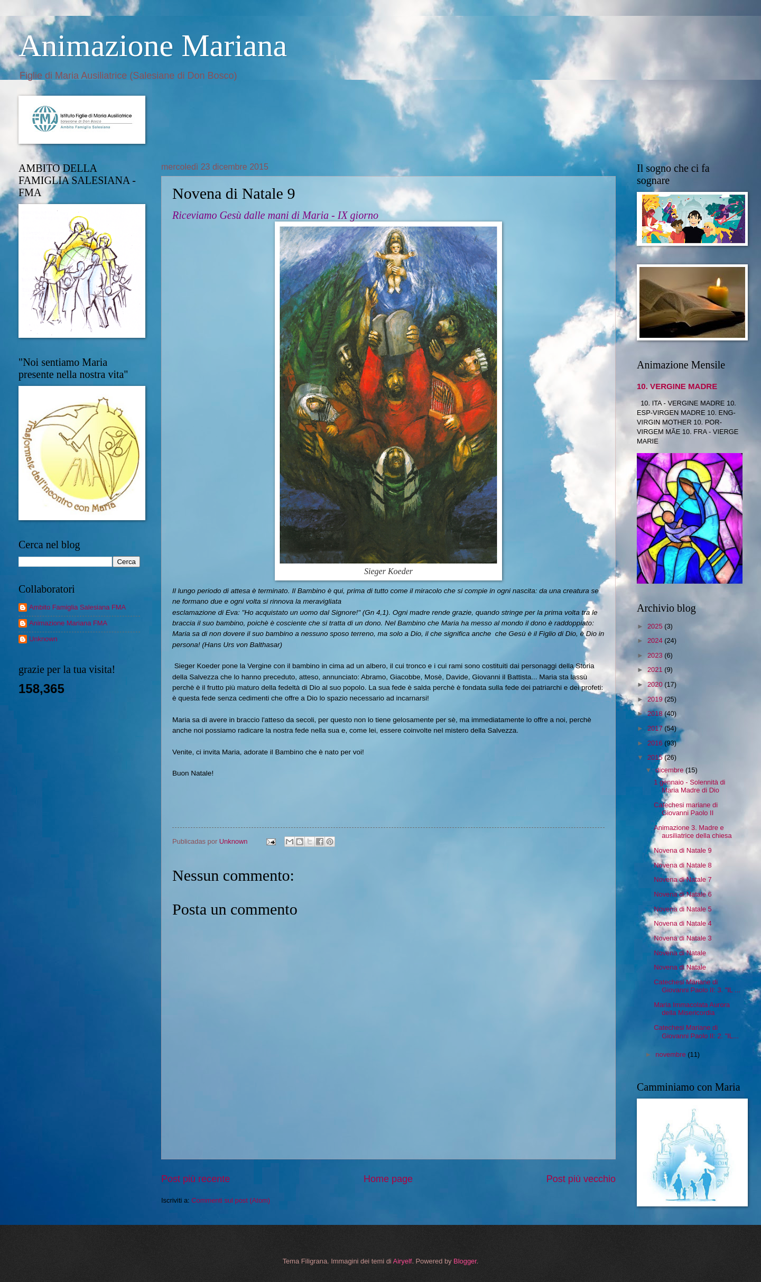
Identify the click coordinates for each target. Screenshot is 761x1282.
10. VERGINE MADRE (677, 386)
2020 (655, 684)
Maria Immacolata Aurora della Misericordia (692, 1009)
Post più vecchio (581, 1179)
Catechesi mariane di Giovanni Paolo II (686, 809)
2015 (655, 757)
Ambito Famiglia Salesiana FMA (77, 607)
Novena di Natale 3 (683, 938)
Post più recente (195, 1179)
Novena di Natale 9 (683, 850)
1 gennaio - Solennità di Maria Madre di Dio (689, 786)
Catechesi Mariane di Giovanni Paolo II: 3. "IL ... (697, 986)
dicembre (670, 770)
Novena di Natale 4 (683, 923)
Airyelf (402, 1261)
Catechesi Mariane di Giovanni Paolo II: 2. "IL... (696, 1031)
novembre (671, 1054)
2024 (655, 640)
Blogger (465, 1261)
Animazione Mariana (152, 45)
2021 (655, 670)
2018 (655, 713)
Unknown (43, 639)
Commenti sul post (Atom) (230, 1200)
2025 (655, 626)
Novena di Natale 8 (683, 865)
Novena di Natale (680, 953)
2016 (655, 743)
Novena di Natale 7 (683, 879)
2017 (655, 728)
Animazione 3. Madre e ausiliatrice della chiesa (692, 832)
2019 (655, 699)
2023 (655, 655)
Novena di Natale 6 (683, 894)
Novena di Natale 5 (683, 909)
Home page (388, 1179)
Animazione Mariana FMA (68, 623)
